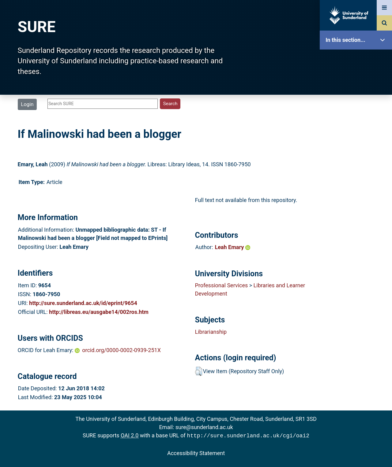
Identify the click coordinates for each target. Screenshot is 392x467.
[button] (198, 371)
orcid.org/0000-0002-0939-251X (121, 350)
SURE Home (357, 59)
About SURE (357, 98)
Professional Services (221, 285)
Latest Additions (357, 156)
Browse (357, 117)
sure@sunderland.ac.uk (204, 427)
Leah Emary (232, 247)
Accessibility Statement (196, 452)
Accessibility (357, 233)
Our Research (357, 79)
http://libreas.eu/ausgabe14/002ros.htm (99, 312)
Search (357, 137)
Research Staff (357, 195)
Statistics (357, 175)
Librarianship (211, 332)
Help (357, 214)
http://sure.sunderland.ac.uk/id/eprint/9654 (83, 303)
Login (27, 104)
